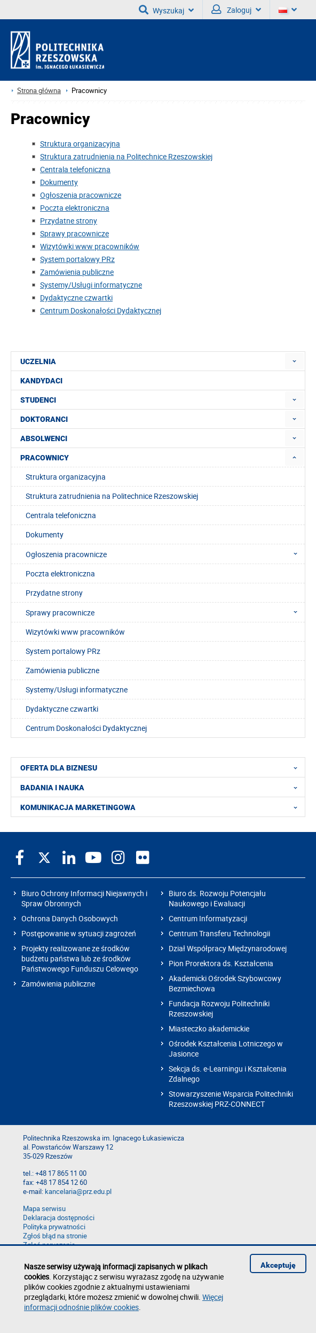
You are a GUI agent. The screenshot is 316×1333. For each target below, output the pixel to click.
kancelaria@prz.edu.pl (78, 1191)
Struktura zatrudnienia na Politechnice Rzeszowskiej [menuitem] (112, 496)
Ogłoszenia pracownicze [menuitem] (165, 554)
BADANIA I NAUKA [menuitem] (162, 787)
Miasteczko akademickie (209, 1028)
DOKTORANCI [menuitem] (44, 419)
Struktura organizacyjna (80, 143)
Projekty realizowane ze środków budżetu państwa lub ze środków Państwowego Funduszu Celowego (79, 958)
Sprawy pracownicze (74, 233)
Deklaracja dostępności (58, 1217)
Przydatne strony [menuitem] (54, 593)
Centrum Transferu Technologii (219, 933)
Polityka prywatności (54, 1226)
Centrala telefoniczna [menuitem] (61, 515)
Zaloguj (236, 9)
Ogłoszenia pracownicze (80, 195)
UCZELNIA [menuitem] (38, 361)
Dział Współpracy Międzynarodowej (228, 948)
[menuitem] (294, 361)
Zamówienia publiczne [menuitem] (62, 670)
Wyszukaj (166, 9)
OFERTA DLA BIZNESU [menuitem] (162, 767)
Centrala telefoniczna (75, 169)
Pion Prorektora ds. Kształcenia (221, 963)
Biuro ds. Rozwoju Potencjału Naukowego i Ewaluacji (217, 898)
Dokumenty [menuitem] (45, 534)
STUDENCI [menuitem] (38, 400)
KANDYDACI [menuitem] (41, 380)
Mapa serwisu (44, 1208)
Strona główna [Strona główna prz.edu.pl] (39, 90)
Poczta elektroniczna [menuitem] (60, 573)
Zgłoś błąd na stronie (55, 1235)
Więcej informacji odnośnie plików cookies (123, 1302)
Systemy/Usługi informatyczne (91, 285)
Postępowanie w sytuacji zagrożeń (78, 933)
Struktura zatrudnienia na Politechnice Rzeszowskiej (126, 156)
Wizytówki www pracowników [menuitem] (75, 632)
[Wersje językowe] (287, 9)
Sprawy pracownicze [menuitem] (165, 612)
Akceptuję (278, 1265)
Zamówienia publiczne (77, 272)
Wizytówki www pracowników (89, 246)
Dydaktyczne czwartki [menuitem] (62, 709)
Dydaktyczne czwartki (76, 297)
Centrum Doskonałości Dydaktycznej (100, 310)
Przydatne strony (68, 220)
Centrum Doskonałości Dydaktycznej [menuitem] (86, 728)
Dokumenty (59, 182)
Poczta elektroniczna (74, 208)
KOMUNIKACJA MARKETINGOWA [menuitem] (162, 806)
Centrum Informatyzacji (208, 918)
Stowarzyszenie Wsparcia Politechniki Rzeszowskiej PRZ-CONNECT (231, 1099)
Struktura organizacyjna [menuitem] (66, 477)
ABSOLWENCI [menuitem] (43, 438)
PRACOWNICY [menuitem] (44, 457)
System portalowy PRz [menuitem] (63, 651)
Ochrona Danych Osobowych (69, 918)
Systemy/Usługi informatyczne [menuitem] (77, 689)
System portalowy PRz (77, 259)
